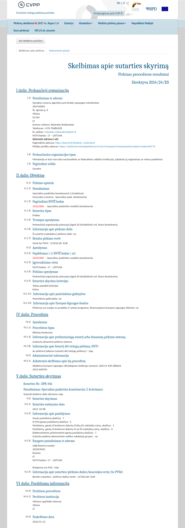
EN (118, 3)
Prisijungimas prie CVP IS (108, 13)
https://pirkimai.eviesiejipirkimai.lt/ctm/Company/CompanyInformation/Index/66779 (107, 146)
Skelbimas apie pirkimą (31, 50)
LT (124, 3)
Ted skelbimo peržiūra (31, 40)
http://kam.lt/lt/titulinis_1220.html (75, 142)
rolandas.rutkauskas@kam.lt (60, 132)
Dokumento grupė (59, 50)
